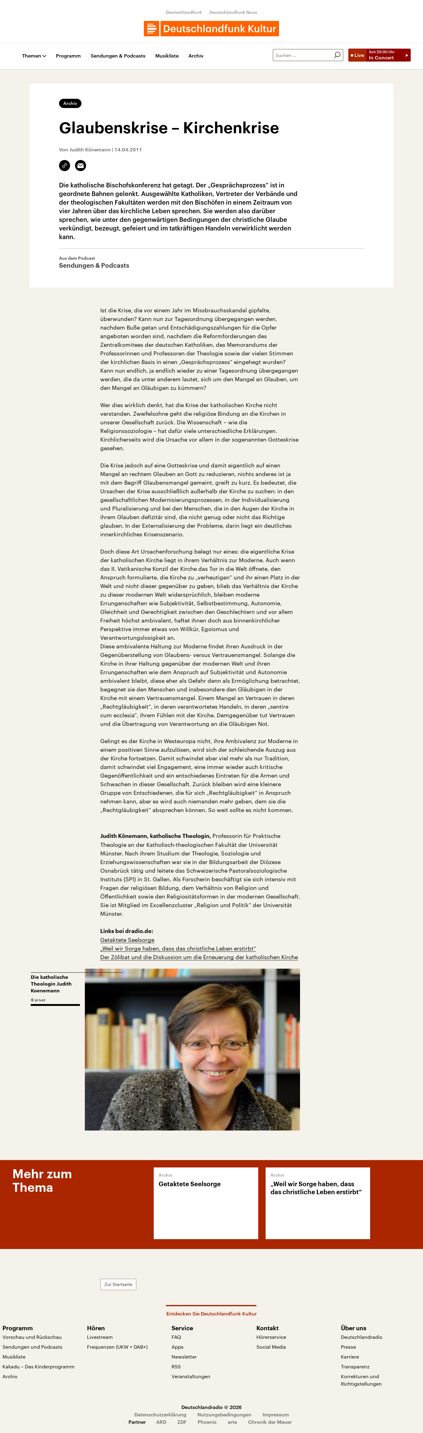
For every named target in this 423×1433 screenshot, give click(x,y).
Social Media (271, 1347)
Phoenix (207, 1422)
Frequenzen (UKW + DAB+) (117, 1347)
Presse (348, 1347)
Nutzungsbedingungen (224, 1414)
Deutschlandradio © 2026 (211, 1407)
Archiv (196, 55)
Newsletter (184, 1356)
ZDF (182, 1422)
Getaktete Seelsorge (127, 939)
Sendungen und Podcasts (32, 1347)
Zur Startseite (118, 1284)
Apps (178, 1347)
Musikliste (167, 55)
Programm (68, 55)
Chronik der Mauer (270, 1422)
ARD (161, 1422)
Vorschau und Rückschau (32, 1337)
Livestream (100, 1337)
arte (232, 1422)
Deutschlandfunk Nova (233, 12)
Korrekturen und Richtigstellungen (361, 1380)
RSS (176, 1366)
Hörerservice (271, 1337)
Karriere (350, 1356)
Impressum (276, 1414)
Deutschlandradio (361, 1337)
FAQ (176, 1337)
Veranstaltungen (191, 1376)
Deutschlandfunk (184, 12)
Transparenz (355, 1366)
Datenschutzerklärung (160, 1414)
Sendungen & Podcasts (118, 55)
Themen (31, 55)
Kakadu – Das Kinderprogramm (38, 1366)
